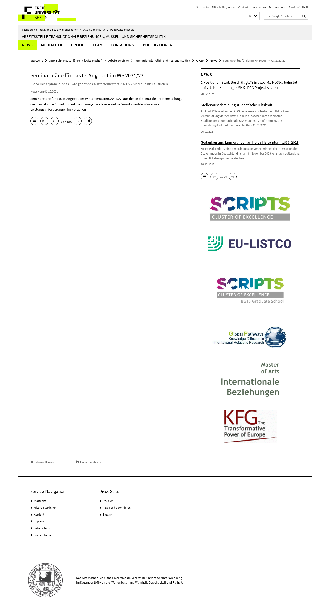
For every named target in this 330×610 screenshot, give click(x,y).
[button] (253, 16)
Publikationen (158, 45)
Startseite (202, 7)
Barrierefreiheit (298, 7)
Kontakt (243, 7)
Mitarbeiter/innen (223, 7)
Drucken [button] (108, 501)
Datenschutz (277, 7)
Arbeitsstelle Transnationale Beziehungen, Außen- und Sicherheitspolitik (94, 36)
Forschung (122, 45)
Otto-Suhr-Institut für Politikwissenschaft (110, 29)
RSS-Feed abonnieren (117, 507)
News (27, 45)
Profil (77, 45)
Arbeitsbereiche (118, 60)
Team (98, 45)
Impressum (258, 7)
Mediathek (52, 45)
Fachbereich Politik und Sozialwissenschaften (51, 29)
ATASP (200, 60)
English (107, 514)
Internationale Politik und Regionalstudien (162, 60)
